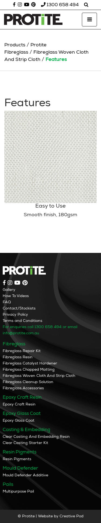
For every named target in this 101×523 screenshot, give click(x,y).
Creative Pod (71, 516)
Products (14, 45)
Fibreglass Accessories (23, 388)
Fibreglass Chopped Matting (29, 369)
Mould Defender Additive (25, 475)
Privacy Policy (15, 314)
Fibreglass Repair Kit (22, 351)
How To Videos (16, 296)
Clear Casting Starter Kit (25, 443)
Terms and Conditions (22, 320)
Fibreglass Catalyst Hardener (30, 363)
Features (56, 59)
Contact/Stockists (19, 308)
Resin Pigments (17, 459)
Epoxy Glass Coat (18, 420)
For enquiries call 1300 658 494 (32, 327)
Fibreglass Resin (18, 357)
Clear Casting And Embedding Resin (36, 436)
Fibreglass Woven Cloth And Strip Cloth (39, 375)
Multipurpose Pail (18, 491)
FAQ (7, 302)
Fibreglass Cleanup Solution (28, 382)
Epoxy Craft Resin (19, 404)
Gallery (9, 289)
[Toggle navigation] (89, 19)
